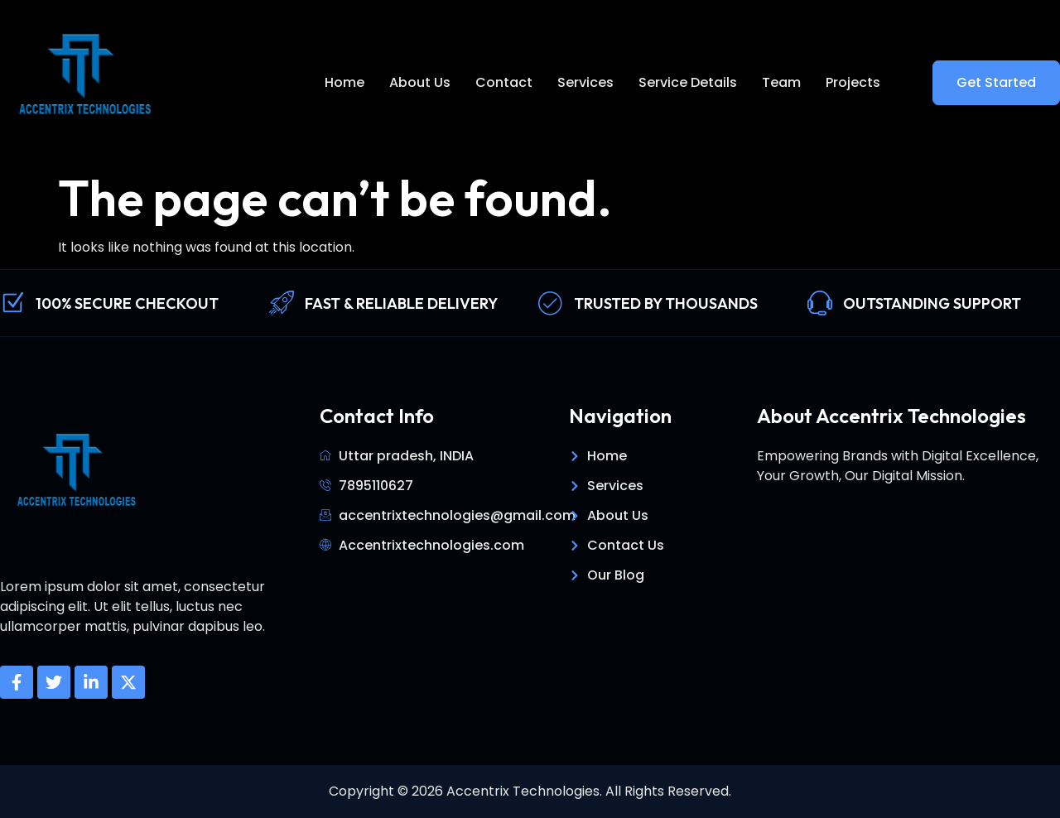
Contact (503, 82)
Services (585, 82)
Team (781, 82)
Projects (853, 82)
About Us (419, 82)
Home (344, 82)
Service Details (687, 82)
